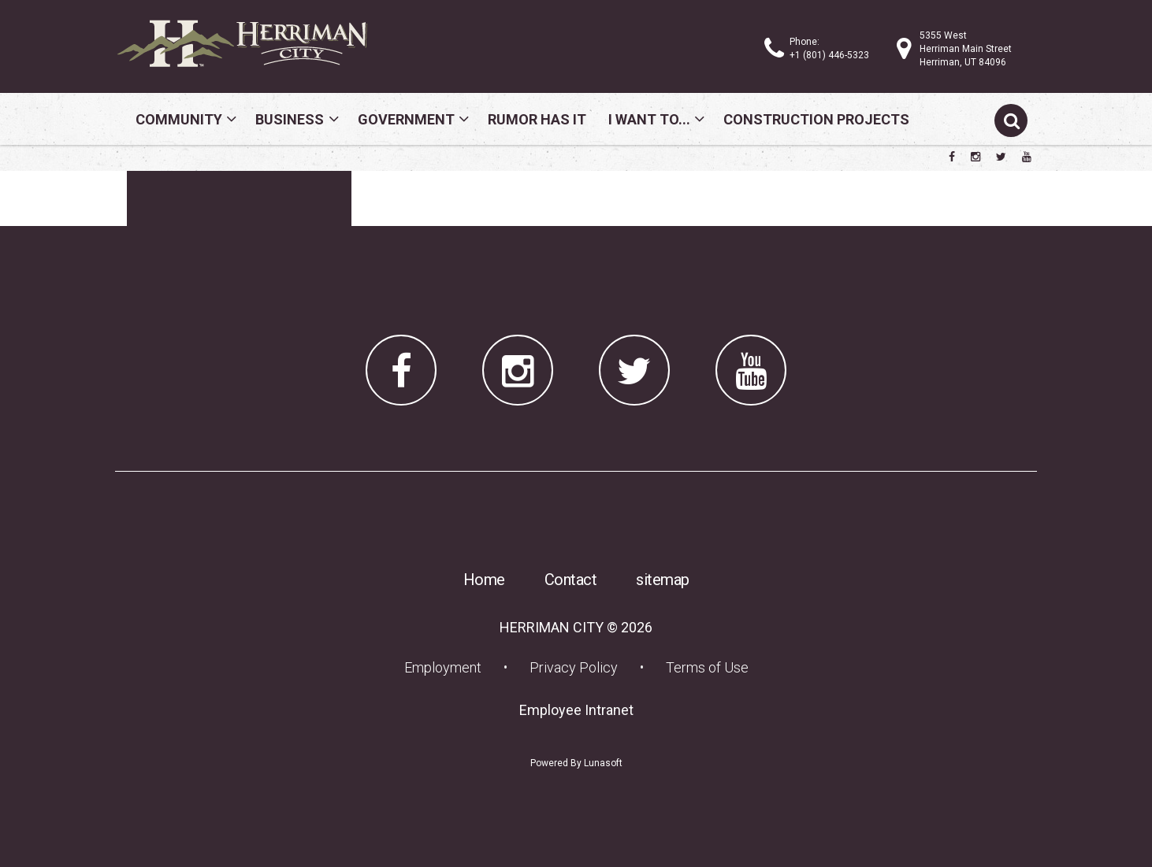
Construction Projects (816, 119)
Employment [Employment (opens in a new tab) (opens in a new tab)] (447, 667)
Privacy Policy (574, 667)
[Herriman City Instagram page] (975, 157)
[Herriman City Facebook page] (952, 157)
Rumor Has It (537, 119)
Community (179, 119)
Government (406, 119)
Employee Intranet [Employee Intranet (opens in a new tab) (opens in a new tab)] (581, 709)
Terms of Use (707, 667)
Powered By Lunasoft (576, 763)
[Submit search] (1011, 120)
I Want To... (649, 119)
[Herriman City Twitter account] (1001, 157)
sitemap (662, 579)
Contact (570, 579)
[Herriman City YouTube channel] (1026, 157)
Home (484, 579)
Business (289, 119)
